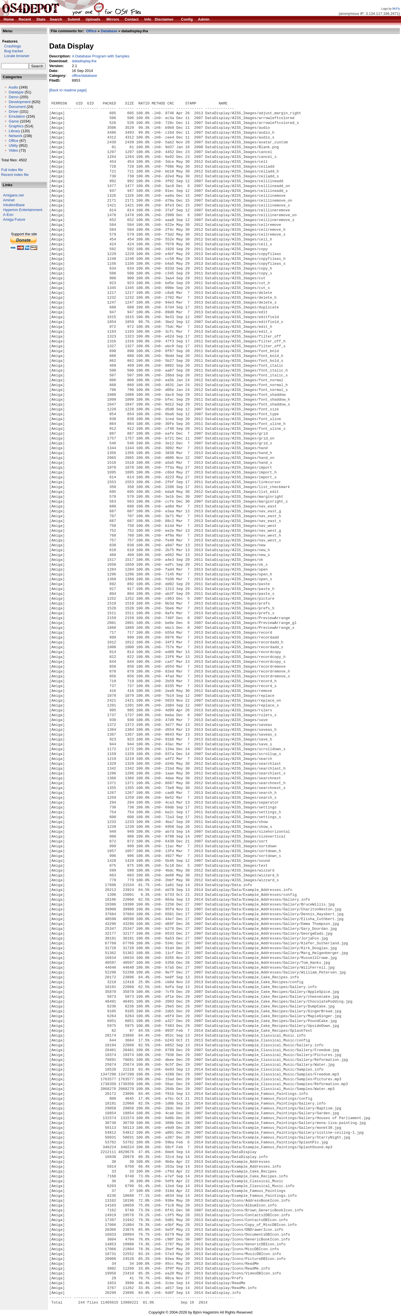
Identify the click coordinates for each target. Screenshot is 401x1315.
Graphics (16, 126)
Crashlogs (11, 46)
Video (13, 150)
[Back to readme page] (68, 90)
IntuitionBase (14, 205)
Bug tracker (12, 51)
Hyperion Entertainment (22, 210)
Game (14, 121)
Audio (13, 87)
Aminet (9, 200)
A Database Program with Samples (100, 56)
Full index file (12, 170)
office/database (84, 75)
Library (14, 131)
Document (17, 107)
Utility (13, 145)
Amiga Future (14, 219)
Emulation (17, 116)
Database (109, 31)
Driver (14, 111)
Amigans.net (13, 195)
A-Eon (8, 214)
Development (20, 102)
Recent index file (15, 174)
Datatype (16, 92)
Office (13, 140)
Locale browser (15, 56)
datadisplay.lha (84, 61)
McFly (396, 8)
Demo (14, 97)
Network (15, 136)
